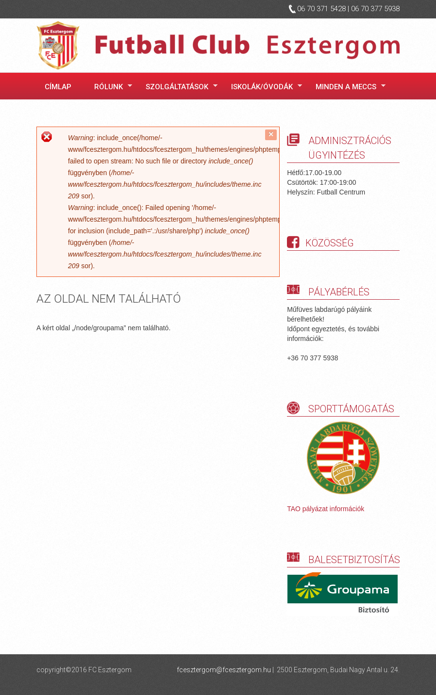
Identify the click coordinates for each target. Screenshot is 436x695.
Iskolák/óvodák (263, 86)
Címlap (58, 86)
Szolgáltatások (179, 86)
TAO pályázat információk (325, 509)
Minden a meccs (348, 86)
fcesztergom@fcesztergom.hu (224, 670)
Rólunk (110, 86)
